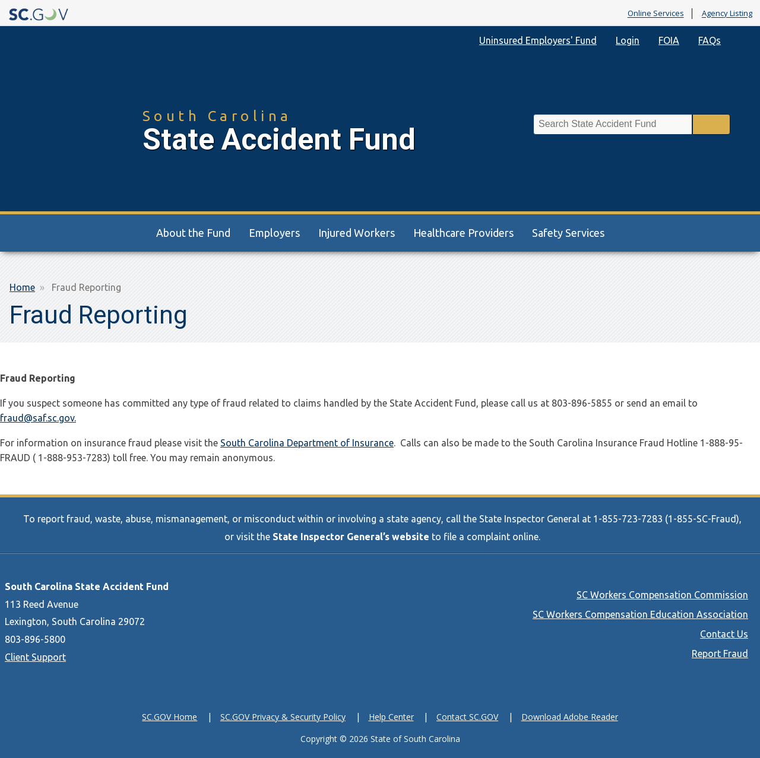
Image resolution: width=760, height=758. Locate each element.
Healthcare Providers (463, 233)
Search (711, 124)
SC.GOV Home (169, 716)
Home (22, 287)
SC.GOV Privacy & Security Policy (283, 716)
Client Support (35, 657)
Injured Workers (356, 233)
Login (627, 40)
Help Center (391, 716)
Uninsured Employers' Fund (538, 40)
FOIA (668, 40)
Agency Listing (727, 13)
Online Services (656, 13)
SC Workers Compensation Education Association (640, 614)
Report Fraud (720, 653)
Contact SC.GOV (467, 716)
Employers (274, 233)
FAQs (709, 40)
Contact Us (724, 634)
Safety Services (568, 233)
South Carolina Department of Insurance (307, 442)
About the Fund (193, 233)
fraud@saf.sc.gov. (38, 418)
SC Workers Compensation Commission (662, 594)
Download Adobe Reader (569, 716)
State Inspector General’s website (351, 536)
